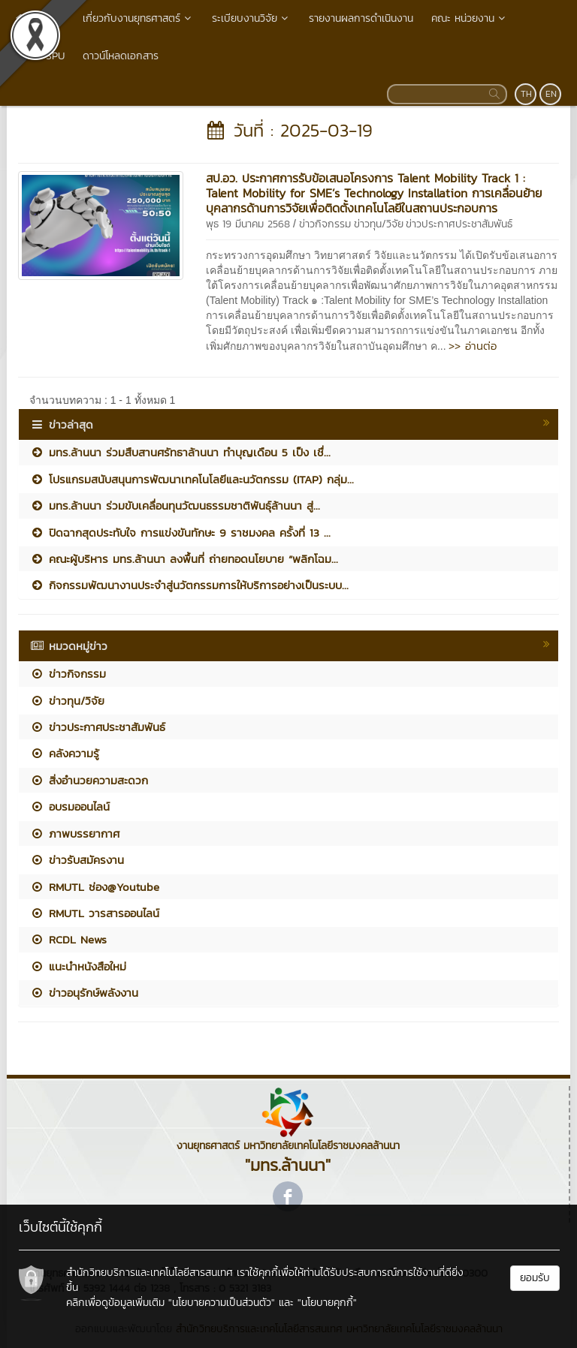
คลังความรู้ (64, 753)
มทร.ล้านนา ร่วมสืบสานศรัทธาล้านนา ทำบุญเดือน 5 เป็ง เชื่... (180, 452)
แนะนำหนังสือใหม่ (78, 966)
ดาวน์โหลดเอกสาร (121, 56)
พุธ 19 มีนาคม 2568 (248, 224)
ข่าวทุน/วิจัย (378, 224)
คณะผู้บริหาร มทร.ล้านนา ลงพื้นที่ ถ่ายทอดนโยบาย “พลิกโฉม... (184, 558)
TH (526, 94)
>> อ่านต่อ (473, 345)
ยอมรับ (535, 1278)
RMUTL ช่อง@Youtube (94, 886)
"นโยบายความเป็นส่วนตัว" (221, 1302)
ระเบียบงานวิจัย (251, 18)
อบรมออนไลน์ (70, 806)
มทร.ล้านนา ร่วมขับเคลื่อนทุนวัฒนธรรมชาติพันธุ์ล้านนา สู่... (175, 505)
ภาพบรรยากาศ (74, 833)
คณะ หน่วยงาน (469, 18)
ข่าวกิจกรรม (325, 224)
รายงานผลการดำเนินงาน (361, 18)
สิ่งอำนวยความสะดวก (89, 780)
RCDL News (68, 939)
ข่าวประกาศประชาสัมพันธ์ (459, 224)
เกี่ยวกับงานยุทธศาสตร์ (138, 18)
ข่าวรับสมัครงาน (77, 859)
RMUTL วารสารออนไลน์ (94, 913)
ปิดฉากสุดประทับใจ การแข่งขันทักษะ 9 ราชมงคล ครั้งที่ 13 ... (180, 532)
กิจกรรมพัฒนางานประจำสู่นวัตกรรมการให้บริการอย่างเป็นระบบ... (189, 585)
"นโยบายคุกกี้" (327, 1302)
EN (551, 94)
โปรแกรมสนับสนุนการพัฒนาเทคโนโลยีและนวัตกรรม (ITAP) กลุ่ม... (192, 479)
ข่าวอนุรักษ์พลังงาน (84, 992)
